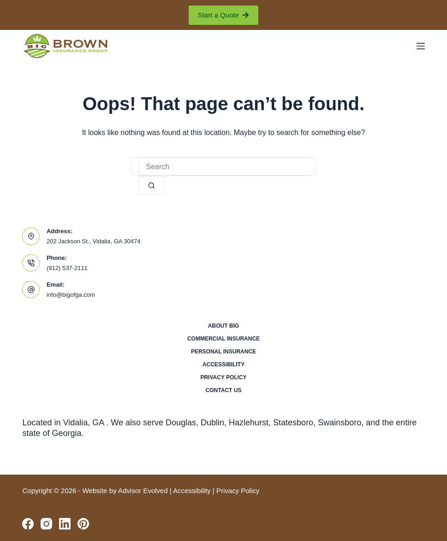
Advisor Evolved (143, 490)
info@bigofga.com (71, 294)
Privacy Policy (223, 377)
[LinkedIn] (65, 523)
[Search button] (151, 185)
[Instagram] (46, 523)
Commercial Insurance (223, 338)
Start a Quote (224, 15)
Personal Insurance (223, 351)
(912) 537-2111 (67, 268)
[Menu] (421, 46)
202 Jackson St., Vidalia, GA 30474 (94, 241)
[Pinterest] (83, 523)
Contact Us (224, 390)
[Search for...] (224, 167)
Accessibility (223, 364)
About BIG (223, 326)
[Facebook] (28, 523)
